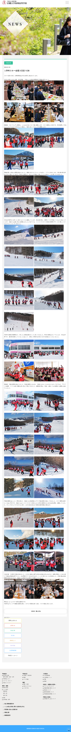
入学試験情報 (47, 675)
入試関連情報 (12, 650)
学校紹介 (4, 674)
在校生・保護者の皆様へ (49, 684)
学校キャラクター (7, 682)
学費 (45, 679)
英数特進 (5, 691)
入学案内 (45, 674)
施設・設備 (26, 684)
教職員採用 (7, 715)
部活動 (13, 635)
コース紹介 (5, 689)
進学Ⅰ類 (5, 693)
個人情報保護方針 (9, 704)
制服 (24, 677)
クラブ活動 (26, 679)
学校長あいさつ (6, 678)
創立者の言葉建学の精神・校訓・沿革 (8, 676)
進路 (4, 697)
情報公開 (6, 712)
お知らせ (12, 625)
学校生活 (25, 674)
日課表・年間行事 (27, 675)
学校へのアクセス (27, 686)
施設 (24, 682)
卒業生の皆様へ (47, 697)
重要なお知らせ (13, 620)
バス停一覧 (26, 688)
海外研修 (12, 645)
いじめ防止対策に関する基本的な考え (14, 706)
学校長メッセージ (12, 655)
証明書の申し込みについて (50, 698)
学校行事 (12, 630)
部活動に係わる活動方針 (10, 709)
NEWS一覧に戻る (36, 611)
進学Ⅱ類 (5, 695)
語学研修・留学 (6, 699)
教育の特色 (5, 687)
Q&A (45, 681)
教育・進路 (5, 686)
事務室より (13, 640)
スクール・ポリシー (7, 680)
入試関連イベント (48, 677)
